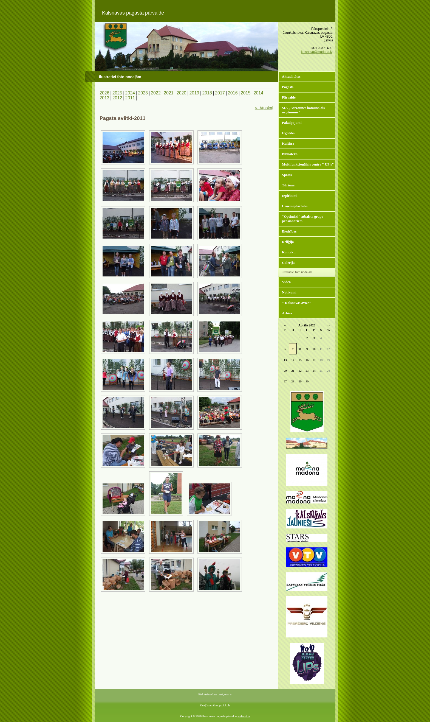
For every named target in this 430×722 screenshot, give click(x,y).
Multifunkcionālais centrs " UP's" (308, 164)
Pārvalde (289, 97)
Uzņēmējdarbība (294, 206)
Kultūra (288, 143)
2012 (117, 98)
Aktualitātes (291, 76)
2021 (169, 93)
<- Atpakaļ (264, 107)
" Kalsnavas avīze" (296, 303)
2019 (194, 93)
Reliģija (288, 242)
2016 (233, 93)
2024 (130, 93)
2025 (117, 93)
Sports (287, 175)
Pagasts (287, 87)
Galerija (288, 263)
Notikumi (289, 292)
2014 (259, 93)
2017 (220, 93)
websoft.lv (243, 716)
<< (285, 325)
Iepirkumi (289, 196)
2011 (130, 98)
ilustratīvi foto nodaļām (297, 272)
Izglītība (288, 133)
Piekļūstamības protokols (215, 705)
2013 (104, 98)
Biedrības (289, 231)
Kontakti (289, 252)
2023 (143, 93)
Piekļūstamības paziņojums (214, 694)
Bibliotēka (290, 154)
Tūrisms (288, 185)
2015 (246, 93)
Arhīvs (287, 313)
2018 (207, 93)
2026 (104, 93)
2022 (156, 93)
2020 (181, 93)
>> (328, 325)
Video (286, 282)
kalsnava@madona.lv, (317, 52)
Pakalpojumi (292, 123)
